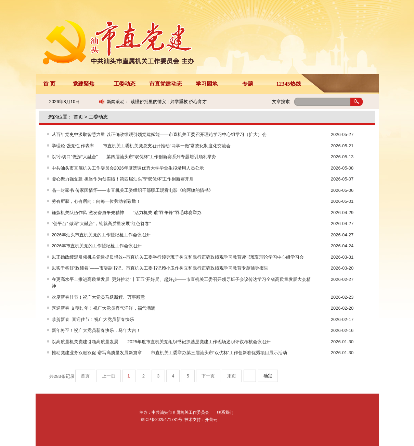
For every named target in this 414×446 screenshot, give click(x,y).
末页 (231, 376)
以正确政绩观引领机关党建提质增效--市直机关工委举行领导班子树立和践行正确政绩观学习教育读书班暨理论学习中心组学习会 (178, 257)
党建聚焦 (83, 84)
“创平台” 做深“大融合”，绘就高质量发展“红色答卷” (101, 223)
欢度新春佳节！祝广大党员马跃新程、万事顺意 (98, 297)
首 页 (49, 84)
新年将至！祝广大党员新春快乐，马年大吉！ (96, 330)
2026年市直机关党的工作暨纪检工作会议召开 (97, 245)
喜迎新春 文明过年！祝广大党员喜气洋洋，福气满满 (103, 308)
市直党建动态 (165, 84)
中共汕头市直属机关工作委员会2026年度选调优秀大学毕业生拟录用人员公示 (128, 168)
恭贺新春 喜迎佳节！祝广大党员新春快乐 (93, 319)
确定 (267, 375)
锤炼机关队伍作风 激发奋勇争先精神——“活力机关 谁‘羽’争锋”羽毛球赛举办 (127, 212)
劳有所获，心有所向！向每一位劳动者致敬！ (96, 201)
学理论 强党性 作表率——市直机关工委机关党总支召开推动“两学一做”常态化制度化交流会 (141, 145)
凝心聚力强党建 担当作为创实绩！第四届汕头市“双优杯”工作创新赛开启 (123, 179)
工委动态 (124, 84)
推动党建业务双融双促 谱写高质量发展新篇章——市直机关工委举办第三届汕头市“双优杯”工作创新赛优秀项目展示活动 (169, 352)
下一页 (208, 376)
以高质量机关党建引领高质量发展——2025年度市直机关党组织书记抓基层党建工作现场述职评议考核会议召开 (161, 341)
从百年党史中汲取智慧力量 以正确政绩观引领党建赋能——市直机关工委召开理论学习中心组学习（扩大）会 (159, 134)
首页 (78, 117)
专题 (247, 84)
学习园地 (207, 84)
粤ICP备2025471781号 (161, 419)
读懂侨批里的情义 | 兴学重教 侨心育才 (169, 101)
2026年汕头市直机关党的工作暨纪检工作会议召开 (101, 234)
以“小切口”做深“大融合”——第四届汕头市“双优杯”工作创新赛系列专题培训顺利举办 (134, 156)
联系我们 (225, 412)
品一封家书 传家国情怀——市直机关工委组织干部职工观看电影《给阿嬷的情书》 (132, 190)
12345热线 (288, 84)
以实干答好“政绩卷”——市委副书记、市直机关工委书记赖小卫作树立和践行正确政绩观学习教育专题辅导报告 (160, 268)
